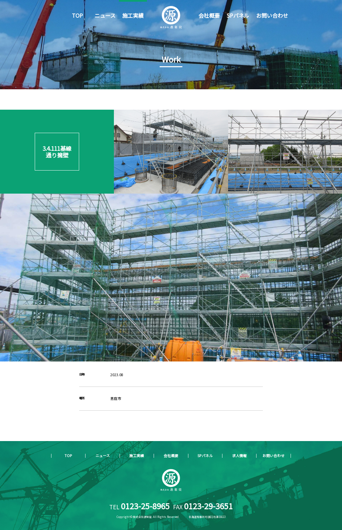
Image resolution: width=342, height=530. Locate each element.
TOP (77, 15)
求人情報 (239, 455)
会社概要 (209, 15)
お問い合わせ (272, 15)
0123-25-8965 (145, 506)
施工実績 (133, 15)
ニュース (105, 15)
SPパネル (237, 15)
